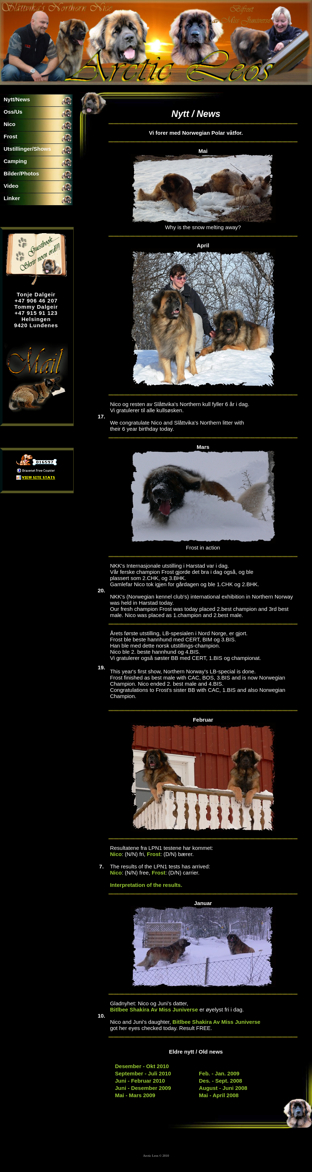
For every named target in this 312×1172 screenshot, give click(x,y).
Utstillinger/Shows (27, 149)
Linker (12, 198)
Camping (15, 161)
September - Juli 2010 (143, 1073)
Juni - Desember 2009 (143, 1088)
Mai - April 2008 (218, 1095)
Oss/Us (13, 112)
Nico (10, 124)
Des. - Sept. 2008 (220, 1081)
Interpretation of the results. (146, 885)
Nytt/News (17, 99)
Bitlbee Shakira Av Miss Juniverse (154, 1009)
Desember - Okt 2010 (142, 1066)
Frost (10, 136)
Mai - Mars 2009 (135, 1095)
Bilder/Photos (21, 173)
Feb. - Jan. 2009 (219, 1073)
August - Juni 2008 (223, 1088)
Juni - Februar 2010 (140, 1081)
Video (11, 186)
